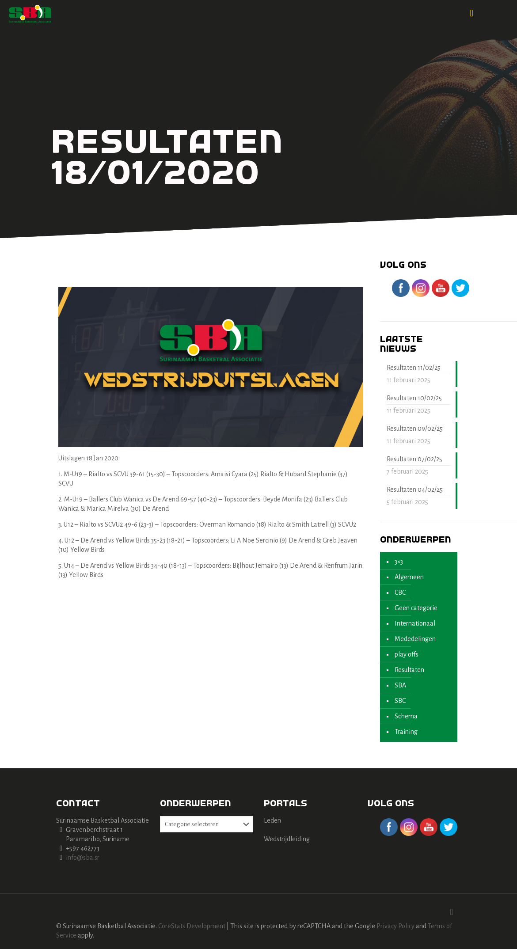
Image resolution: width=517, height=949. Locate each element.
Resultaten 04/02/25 (415, 489)
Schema (406, 716)
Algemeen (409, 577)
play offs (406, 654)
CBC (400, 592)
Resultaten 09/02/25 (415, 428)
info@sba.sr (82, 857)
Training (406, 731)
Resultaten (409, 669)
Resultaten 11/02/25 (414, 367)
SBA (400, 685)
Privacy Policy (395, 926)
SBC (400, 700)
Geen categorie (416, 607)
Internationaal (415, 623)
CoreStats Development (191, 926)
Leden (272, 820)
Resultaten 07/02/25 (414, 459)
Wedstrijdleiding (287, 839)
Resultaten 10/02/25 (414, 398)
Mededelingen (415, 638)
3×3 (399, 561)
